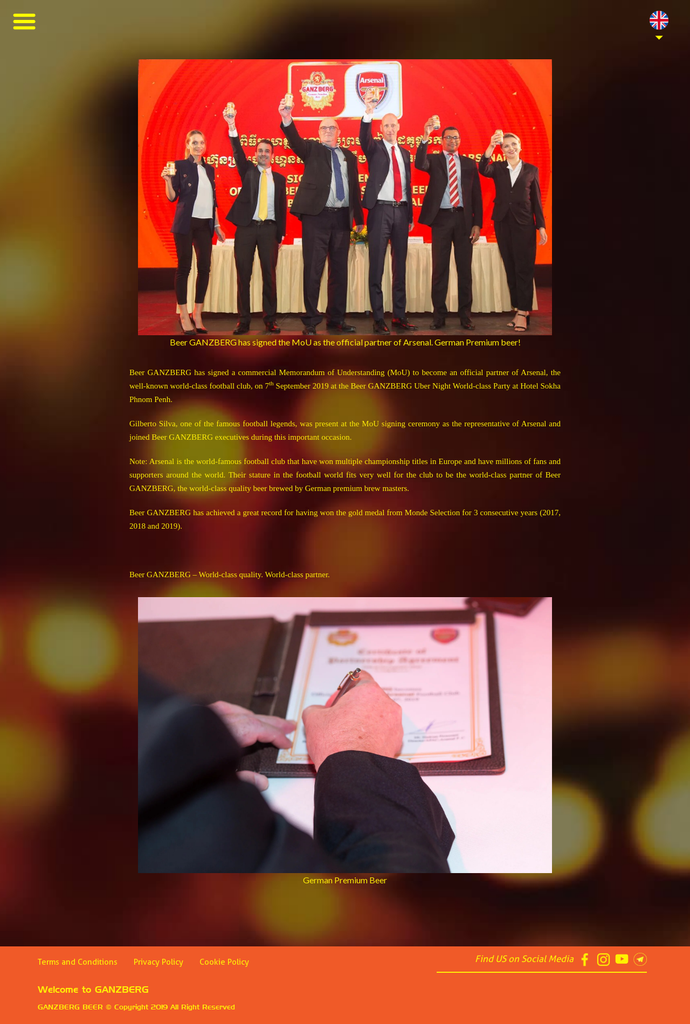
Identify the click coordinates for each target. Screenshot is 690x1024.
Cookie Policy (224, 962)
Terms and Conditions (78, 962)
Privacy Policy (158, 962)
